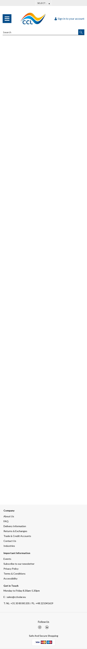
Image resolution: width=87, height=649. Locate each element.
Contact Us (10, 540)
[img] (39, 627)
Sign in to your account (69, 18)
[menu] (7, 18)
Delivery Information (15, 526)
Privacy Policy (11, 568)
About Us (9, 516)
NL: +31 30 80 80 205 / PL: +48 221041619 (28, 603)
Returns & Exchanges (15, 531)
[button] (81, 32)
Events (7, 558)
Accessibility (10, 578)
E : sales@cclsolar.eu (15, 596)
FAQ (6, 521)
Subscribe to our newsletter (19, 563)
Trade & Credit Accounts (17, 535)
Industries (9, 545)
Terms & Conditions (14, 573)
